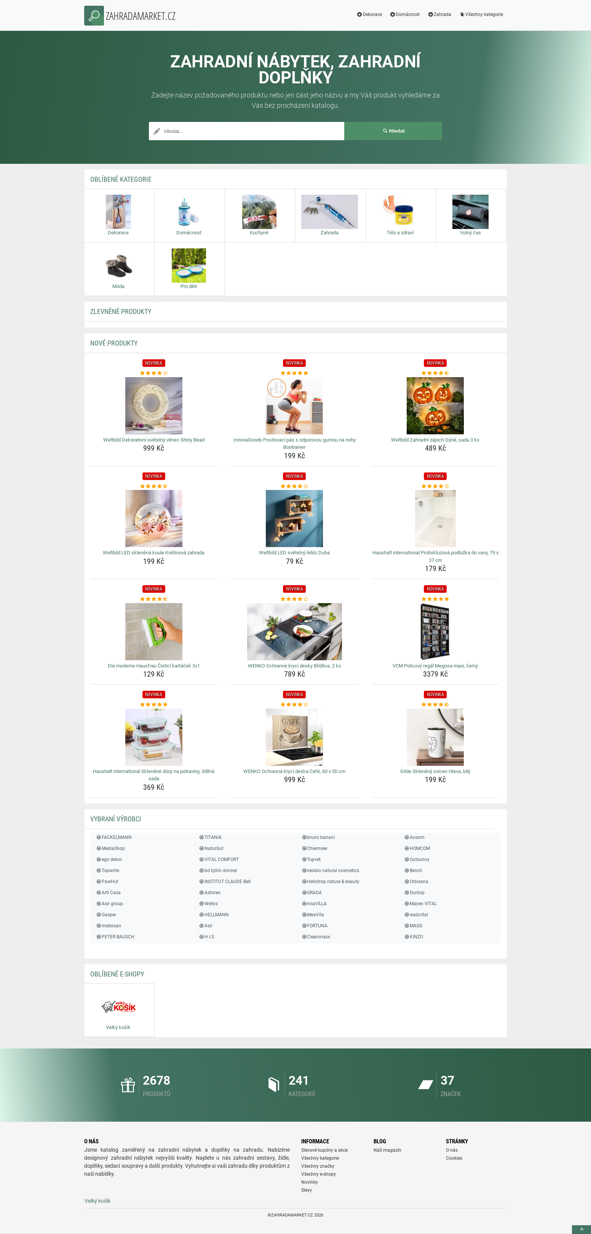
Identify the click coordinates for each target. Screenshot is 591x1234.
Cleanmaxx (315, 937)
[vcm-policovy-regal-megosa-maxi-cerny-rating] (435, 599)
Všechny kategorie (481, 14)
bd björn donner (217, 870)
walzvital (416, 914)
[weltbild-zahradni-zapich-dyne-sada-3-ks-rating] (435, 373)
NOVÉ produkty (113, 343)
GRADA (311, 892)
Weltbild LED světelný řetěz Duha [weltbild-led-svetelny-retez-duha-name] (294, 552)
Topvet (311, 859)
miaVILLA (314, 903)
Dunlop (414, 892)
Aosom (414, 837)
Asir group (109, 903)
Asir (205, 925)
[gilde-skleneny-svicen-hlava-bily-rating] (435, 705)
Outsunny (417, 859)
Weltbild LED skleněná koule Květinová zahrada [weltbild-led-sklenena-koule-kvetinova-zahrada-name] (153, 552)
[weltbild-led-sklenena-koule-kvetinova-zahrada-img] (154, 518)
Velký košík (97, 1201)
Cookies (454, 1158)
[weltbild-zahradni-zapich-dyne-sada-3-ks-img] (435, 405)
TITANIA (209, 837)
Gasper (106, 914)
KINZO (413, 937)
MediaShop (110, 848)
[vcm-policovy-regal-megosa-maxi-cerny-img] (435, 631)
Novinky (309, 1182)
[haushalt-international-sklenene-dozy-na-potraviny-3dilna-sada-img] (154, 737)
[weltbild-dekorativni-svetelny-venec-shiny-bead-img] (154, 405)
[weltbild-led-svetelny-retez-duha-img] (294, 518)
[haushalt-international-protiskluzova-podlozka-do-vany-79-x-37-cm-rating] (435, 486)
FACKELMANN (114, 837)
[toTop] (581, 1229)
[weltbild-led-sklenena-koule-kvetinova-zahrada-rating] (154, 486)
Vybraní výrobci (115, 819)
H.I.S (206, 937)
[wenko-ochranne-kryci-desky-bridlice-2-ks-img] (294, 631)
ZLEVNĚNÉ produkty (120, 311)
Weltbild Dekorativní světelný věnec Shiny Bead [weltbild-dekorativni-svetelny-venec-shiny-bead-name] (153, 440)
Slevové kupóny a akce (324, 1150)
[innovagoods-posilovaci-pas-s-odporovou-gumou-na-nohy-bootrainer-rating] (294, 373)
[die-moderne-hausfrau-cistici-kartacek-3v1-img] (154, 631)
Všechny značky (317, 1166)
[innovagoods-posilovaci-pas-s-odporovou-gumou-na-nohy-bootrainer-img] (294, 405)
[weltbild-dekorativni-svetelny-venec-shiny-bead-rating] (154, 373)
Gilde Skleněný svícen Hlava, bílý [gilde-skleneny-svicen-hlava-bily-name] (435, 771)
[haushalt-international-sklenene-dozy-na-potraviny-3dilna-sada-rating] (154, 705)
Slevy (306, 1190)
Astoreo (209, 892)
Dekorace (369, 14)
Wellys (207, 903)
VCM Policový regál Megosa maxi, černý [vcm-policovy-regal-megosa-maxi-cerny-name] (435, 666)
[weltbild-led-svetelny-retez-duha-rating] (294, 486)
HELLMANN (213, 914)
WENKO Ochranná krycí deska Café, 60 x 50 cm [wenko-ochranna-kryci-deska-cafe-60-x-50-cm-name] (294, 771)
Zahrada (439, 14)
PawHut (107, 881)
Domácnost (405, 14)
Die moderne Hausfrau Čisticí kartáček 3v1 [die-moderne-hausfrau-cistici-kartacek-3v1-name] (154, 666)
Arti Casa (108, 892)
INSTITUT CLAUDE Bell (224, 881)
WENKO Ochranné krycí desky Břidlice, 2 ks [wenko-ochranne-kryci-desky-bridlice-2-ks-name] (294, 666)
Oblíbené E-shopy (117, 974)
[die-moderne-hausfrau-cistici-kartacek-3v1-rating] (154, 599)
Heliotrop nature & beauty (330, 881)
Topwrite (107, 870)
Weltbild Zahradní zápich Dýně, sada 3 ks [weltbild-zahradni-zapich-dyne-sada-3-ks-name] (435, 440)
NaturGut (210, 848)
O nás (452, 1150)
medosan (108, 925)
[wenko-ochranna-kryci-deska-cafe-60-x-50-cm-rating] (294, 705)
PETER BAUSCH (115, 937)
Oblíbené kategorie (121, 179)
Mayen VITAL (420, 903)
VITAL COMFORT (218, 859)
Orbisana (416, 881)
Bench (413, 870)
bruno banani (318, 837)
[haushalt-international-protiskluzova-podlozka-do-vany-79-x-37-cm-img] (435, 518)
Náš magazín (387, 1150)
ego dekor (109, 859)
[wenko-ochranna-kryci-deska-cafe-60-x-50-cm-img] (294, 737)
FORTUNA (314, 925)
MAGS (413, 925)
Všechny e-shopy (318, 1174)
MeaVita (312, 914)
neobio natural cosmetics (330, 870)
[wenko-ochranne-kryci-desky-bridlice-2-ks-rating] (294, 599)
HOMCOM (417, 848)
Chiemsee (314, 848)
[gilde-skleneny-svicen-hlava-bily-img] (435, 737)
